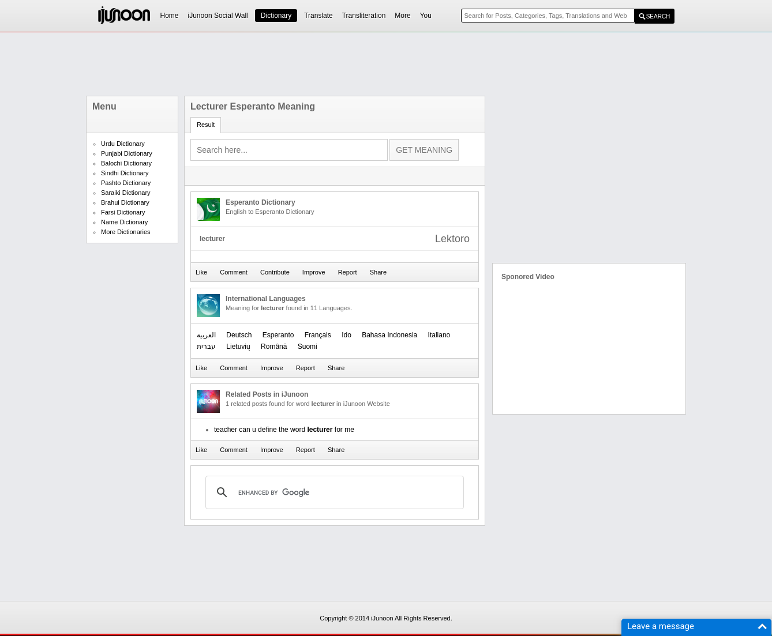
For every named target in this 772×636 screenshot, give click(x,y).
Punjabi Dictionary (126, 153)
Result (206, 124)
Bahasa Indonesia (389, 335)
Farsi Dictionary (123, 212)
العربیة (206, 335)
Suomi (307, 347)
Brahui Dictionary (125, 202)
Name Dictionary (124, 222)
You (426, 16)
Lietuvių (238, 347)
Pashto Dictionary (126, 182)
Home (169, 16)
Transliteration (364, 16)
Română (274, 347)
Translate (318, 16)
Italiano (439, 335)
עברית (206, 347)
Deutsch (239, 335)
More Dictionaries (126, 231)
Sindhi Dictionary (125, 173)
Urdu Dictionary (123, 143)
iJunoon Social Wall (218, 16)
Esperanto (278, 335)
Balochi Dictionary (126, 163)
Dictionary (276, 16)
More (402, 16)
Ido (346, 335)
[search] (333, 492)
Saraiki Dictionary (126, 192)
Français (318, 335)
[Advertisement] (386, 64)
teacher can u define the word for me (284, 430)
